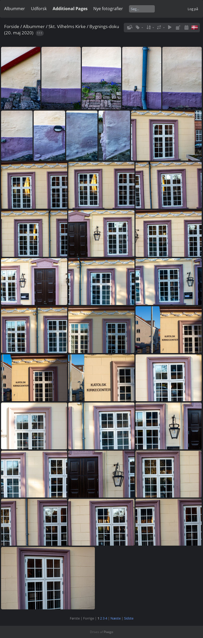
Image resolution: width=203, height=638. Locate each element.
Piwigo (108, 632)
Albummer (14, 8)
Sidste (128, 618)
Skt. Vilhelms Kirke (67, 26)
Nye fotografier (108, 8)
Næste (115, 618)
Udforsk (39, 8)
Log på (193, 9)
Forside (11, 26)
